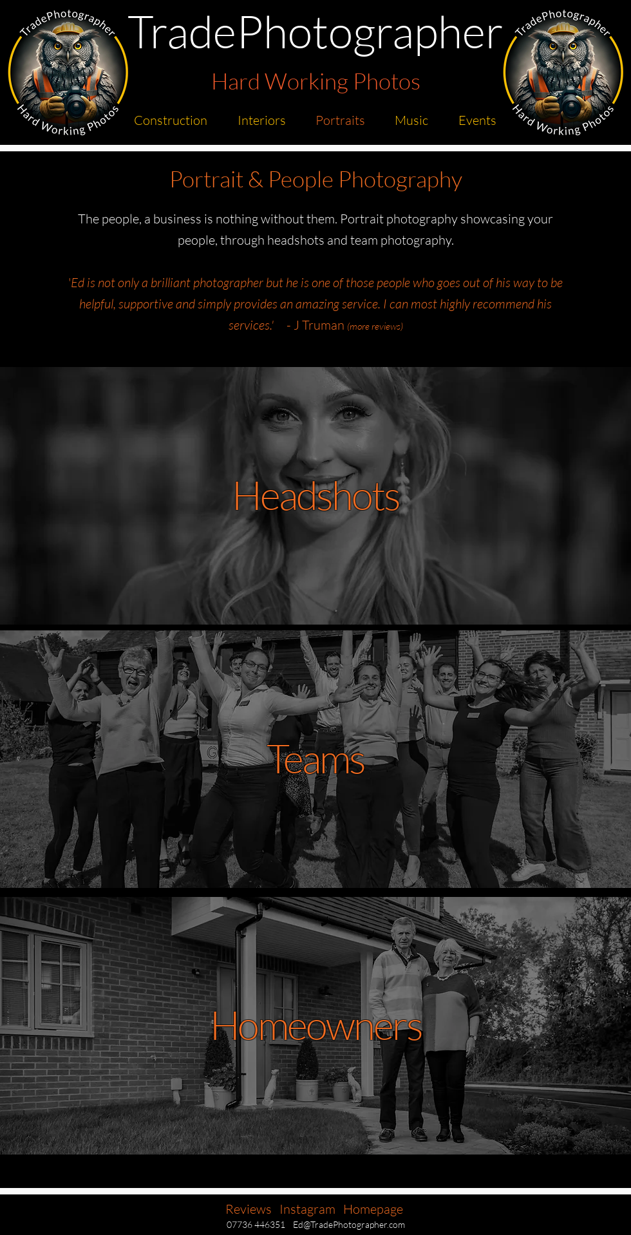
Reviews (248, 1209)
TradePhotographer (315, 30)
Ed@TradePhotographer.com (349, 1224)
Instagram (307, 1209)
